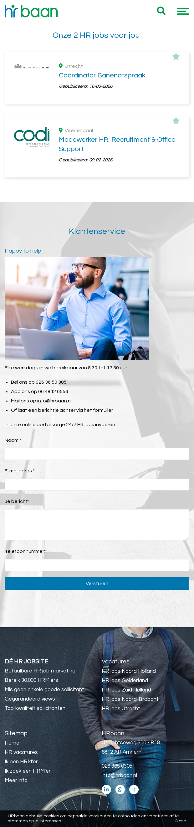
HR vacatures (21, 752)
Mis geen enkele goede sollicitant (44, 689)
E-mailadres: (20, 470)
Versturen (97, 583)
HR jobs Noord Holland (129, 671)
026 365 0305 (117, 766)
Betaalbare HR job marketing (40, 671)
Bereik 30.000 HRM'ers (31, 680)
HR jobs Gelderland (125, 680)
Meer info (16, 780)
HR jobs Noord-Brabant (130, 699)
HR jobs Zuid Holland (126, 690)
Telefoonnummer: (26, 551)
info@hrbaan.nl (54, 400)
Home (12, 743)
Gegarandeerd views (30, 699)
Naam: (13, 440)
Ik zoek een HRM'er (28, 771)
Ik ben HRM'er (21, 762)
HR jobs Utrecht (121, 708)
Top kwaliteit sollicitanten (35, 708)
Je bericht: (17, 501)
